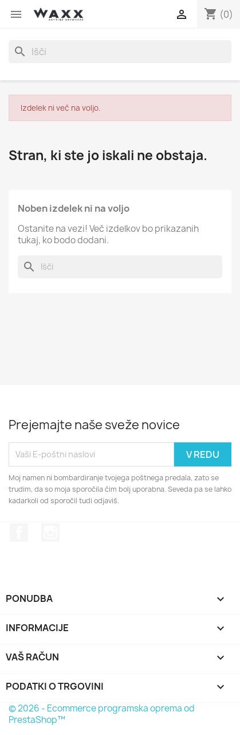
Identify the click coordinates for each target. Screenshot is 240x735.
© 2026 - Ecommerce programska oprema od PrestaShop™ (102, 714)
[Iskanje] (120, 51)
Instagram (50, 532)
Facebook (19, 532)
